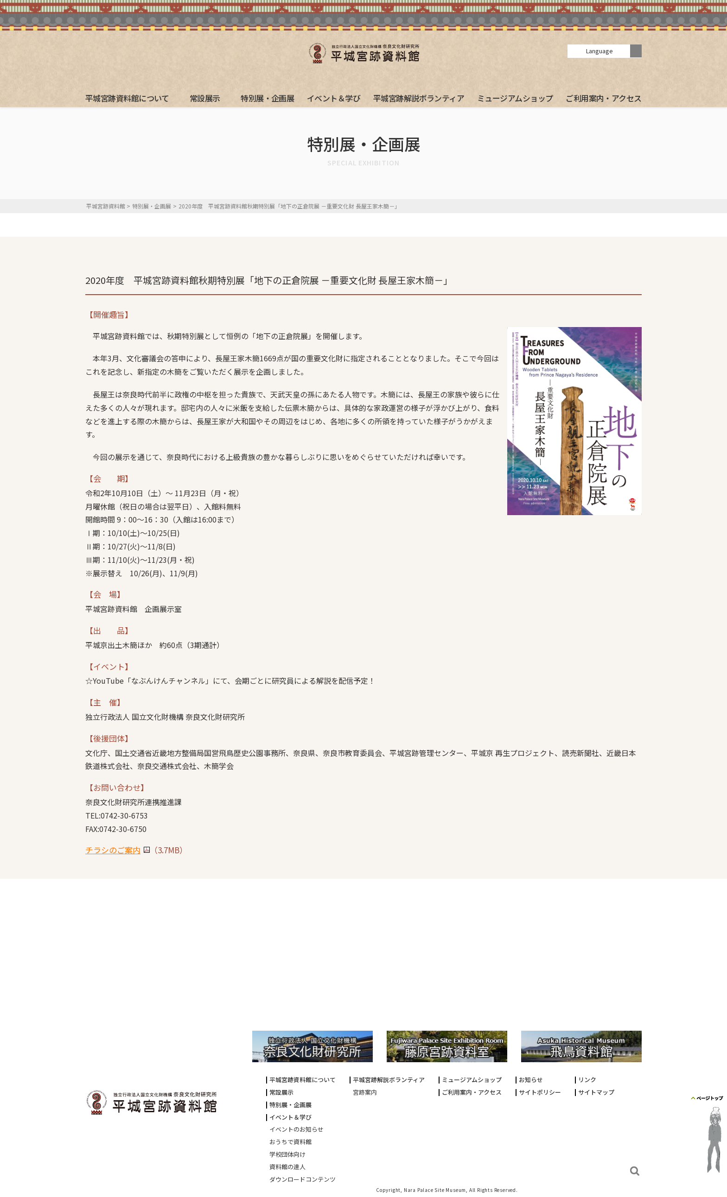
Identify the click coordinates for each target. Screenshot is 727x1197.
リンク (587, 1080)
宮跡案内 (365, 1092)
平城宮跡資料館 (105, 206)
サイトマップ (596, 1092)
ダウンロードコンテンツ (302, 1180)
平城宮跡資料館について (127, 98)
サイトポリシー (540, 1092)
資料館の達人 (287, 1167)
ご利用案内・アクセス (604, 98)
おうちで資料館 (290, 1142)
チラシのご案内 (112, 850)
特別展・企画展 (267, 98)
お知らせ (531, 1080)
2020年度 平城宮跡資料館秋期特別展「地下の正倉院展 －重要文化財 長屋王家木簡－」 (289, 206)
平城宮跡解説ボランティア (419, 98)
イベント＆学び (333, 98)
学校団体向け (287, 1155)
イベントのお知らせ (296, 1130)
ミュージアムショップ (515, 98)
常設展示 (205, 98)
